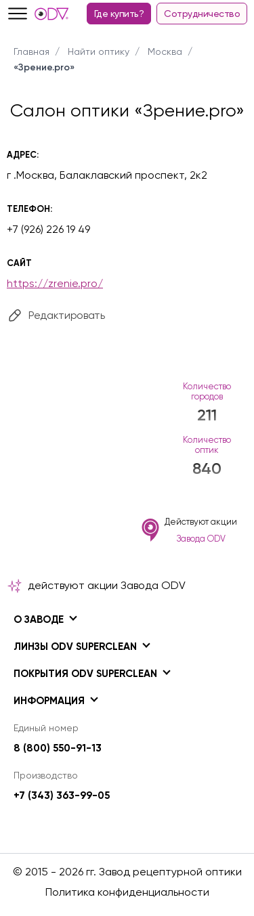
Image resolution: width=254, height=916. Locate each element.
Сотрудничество (202, 13)
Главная (31, 51)
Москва (165, 51)
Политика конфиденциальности (127, 892)
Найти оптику (98, 51)
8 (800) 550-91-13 (58, 748)
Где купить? (119, 13)
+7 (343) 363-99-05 (62, 795)
